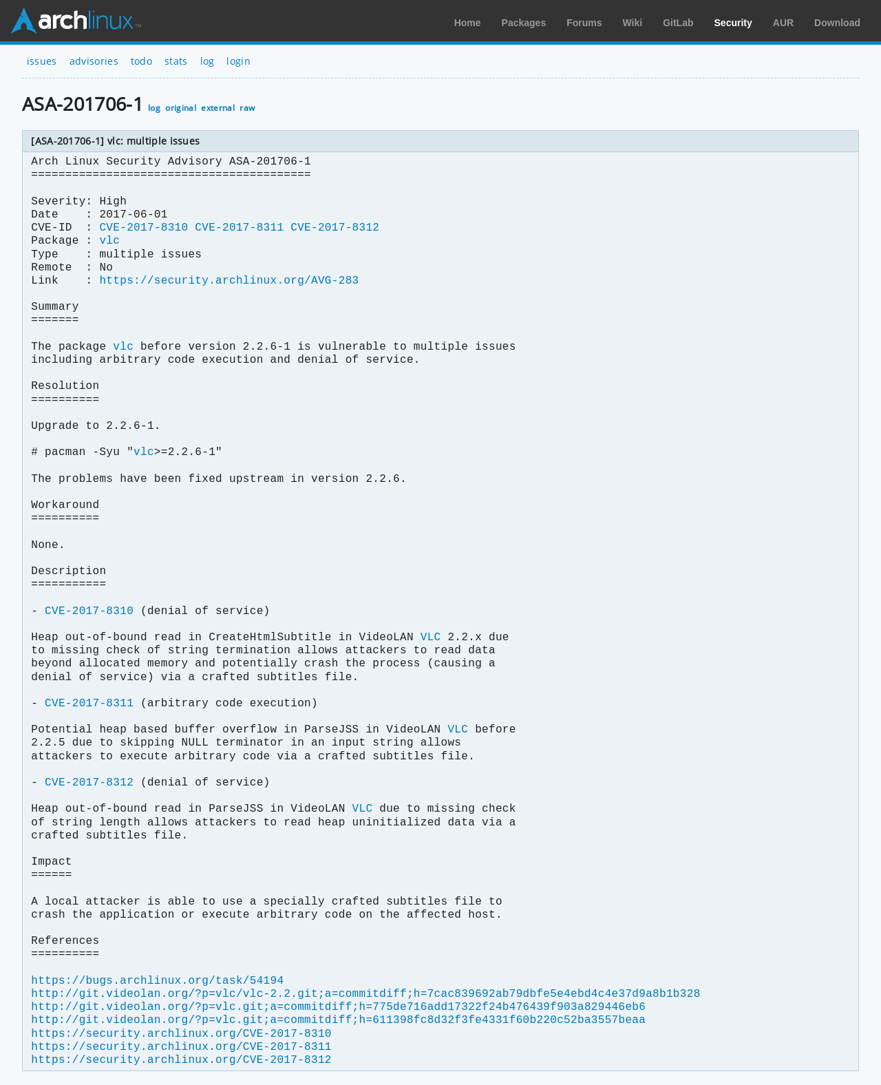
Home (467, 22)
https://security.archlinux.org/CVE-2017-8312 (181, 1060)
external (218, 108)
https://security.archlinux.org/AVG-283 (229, 280)
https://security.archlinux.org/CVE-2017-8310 (181, 1034)
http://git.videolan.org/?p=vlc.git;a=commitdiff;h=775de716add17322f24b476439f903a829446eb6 (338, 1007)
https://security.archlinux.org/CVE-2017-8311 (181, 1047)
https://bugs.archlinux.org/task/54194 (157, 981)
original (180, 108)
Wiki (633, 22)
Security (733, 22)
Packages (524, 22)
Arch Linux (75, 20)
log (207, 60)
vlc (109, 241)
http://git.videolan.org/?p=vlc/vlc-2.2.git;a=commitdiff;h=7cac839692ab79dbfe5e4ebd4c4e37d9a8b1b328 (365, 994)
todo (141, 60)
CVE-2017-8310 (143, 227)
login (238, 60)
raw (247, 108)
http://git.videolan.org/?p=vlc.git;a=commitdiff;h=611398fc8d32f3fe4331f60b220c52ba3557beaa (338, 1020)
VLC (431, 637)
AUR (783, 22)
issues (42, 60)
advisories (94, 60)
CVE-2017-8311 (239, 227)
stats (176, 60)
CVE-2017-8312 (334, 227)
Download (837, 22)
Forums (584, 22)
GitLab (678, 22)
